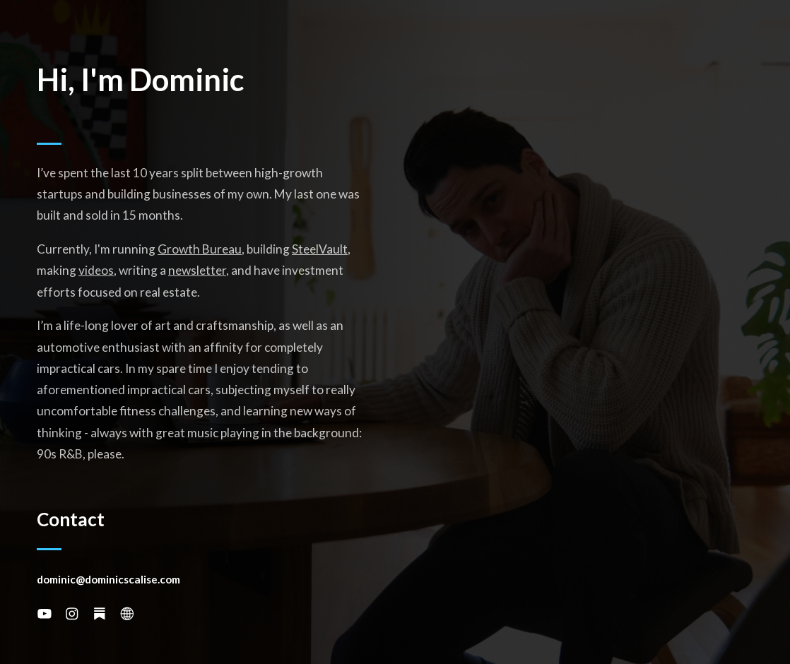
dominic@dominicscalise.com (108, 579)
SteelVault (320, 249)
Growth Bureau (200, 249)
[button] (44, 614)
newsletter (197, 270)
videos (96, 270)
